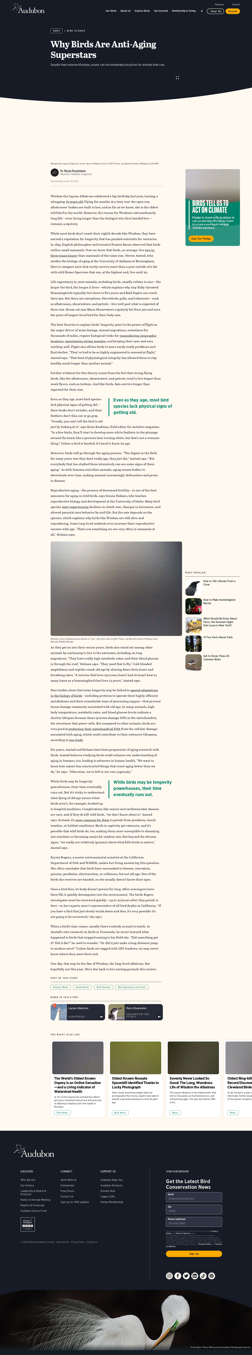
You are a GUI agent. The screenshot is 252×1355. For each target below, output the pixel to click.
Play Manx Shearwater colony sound (159, 1010)
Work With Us (68, 1173)
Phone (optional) (177, 1212)
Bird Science (76, 31)
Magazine (219, 4)
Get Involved (161, 10)
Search (202, 10)
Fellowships (67, 1178)
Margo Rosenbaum (75, 170)
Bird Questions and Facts (132, 980)
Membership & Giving (184, 10)
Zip (169, 1200)
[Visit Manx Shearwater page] (135, 1005)
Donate (232, 11)
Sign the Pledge (201, 238)
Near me (216, 11)
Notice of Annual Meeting (35, 1193)
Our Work (111, 10)
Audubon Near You (112, 1173)
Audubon (28, 8)
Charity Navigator (27, 1217)
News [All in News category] (175, 1106)
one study (76, 733)
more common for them (92, 813)
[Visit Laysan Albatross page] (78, 1005)
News (56, 31)
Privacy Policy (78, 1235)
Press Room (67, 1184)
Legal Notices (62, 1235)
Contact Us (67, 1189)
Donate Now (108, 1184)
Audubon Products (112, 1178)
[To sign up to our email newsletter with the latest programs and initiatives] (194, 1190)
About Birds (82, 980)
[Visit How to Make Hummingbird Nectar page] (212, 603)
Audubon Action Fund (33, 1204)
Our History (27, 1178)
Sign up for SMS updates (75, 1195)
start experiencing (75, 506)
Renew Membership (112, 1195)
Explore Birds (142, 10)
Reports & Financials (32, 1198)
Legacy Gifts (108, 1189)
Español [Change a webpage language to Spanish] (236, 4)
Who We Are (27, 1173)
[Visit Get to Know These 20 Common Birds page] (212, 659)
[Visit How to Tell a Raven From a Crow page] (212, 584)
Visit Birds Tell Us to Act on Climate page (212, 207)
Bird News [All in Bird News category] (62, 1106)
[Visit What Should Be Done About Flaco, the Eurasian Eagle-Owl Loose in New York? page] (212, 621)
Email (171, 1187)
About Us (125, 10)
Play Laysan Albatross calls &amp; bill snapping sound (101, 1010)
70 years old (74, 201)
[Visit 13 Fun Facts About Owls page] (212, 640)
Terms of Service (183, 1226)
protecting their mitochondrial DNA (94, 722)
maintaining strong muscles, (85, 341)
